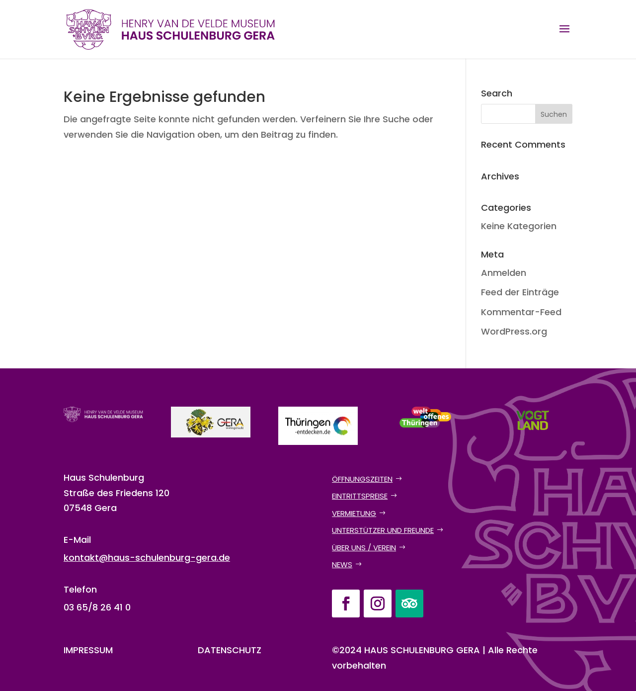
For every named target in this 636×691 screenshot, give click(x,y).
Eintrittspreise (360, 496)
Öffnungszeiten (362, 479)
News (342, 564)
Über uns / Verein (364, 547)
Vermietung (354, 513)
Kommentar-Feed (521, 312)
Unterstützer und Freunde (383, 530)
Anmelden (503, 272)
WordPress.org (514, 331)
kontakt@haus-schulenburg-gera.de (147, 557)
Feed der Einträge (520, 292)
